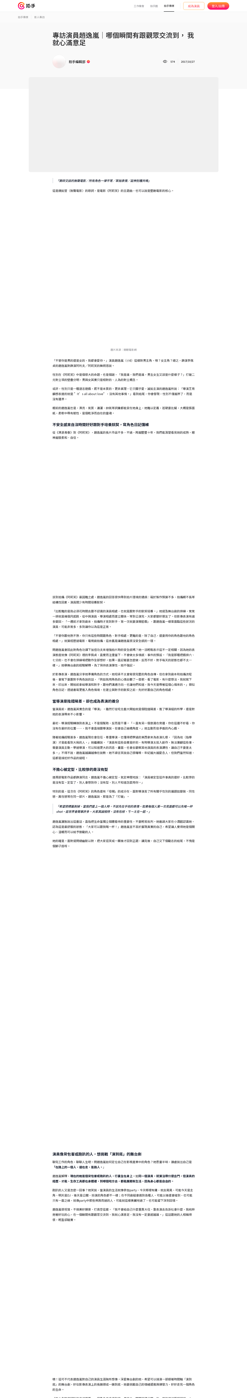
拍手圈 (154, 6)
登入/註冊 (218, 6)
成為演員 (194, 6)
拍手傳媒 (169, 6)
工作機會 (139, 6)
